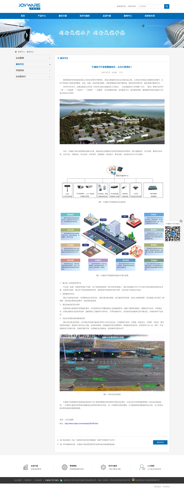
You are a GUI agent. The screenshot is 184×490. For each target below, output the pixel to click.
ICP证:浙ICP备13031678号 (120, 480)
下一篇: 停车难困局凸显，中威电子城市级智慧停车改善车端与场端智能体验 (86, 444)
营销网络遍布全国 (77, 467)
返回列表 (160, 442)
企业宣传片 (21, 76)
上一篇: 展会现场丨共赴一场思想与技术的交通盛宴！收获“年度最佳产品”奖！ (86, 440)
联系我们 (28, 480)
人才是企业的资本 (154, 467)
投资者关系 (121, 6)
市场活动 (20, 70)
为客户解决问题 (115, 467)
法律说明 (38, 480)
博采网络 (166, 487)
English (132, 6)
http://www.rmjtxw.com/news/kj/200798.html (81, 424)
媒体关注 (20, 64)
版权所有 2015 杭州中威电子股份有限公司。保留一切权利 (86, 480)
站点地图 (17, 480)
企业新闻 (20, 58)
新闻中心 (21, 52)
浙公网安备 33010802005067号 (145, 479)
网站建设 (157, 487)
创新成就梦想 (36, 467)
